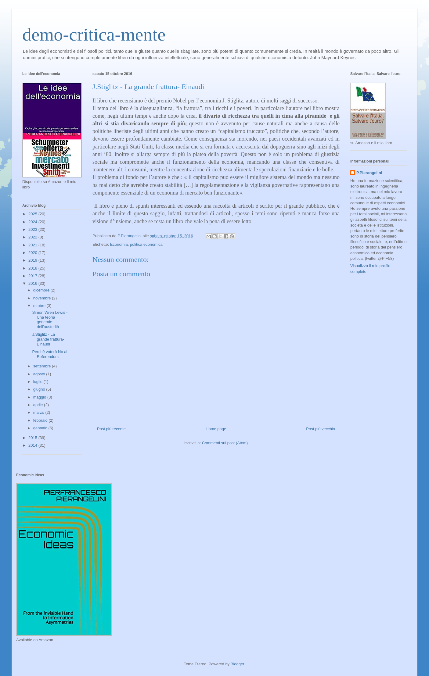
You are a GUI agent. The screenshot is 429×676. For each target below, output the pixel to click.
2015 (33, 437)
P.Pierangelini (369, 172)
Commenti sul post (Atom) (225, 443)
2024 (33, 222)
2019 (33, 260)
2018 (33, 268)
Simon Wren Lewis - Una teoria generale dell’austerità (49, 319)
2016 (33, 283)
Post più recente (111, 429)
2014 (33, 445)
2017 (33, 276)
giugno (39, 389)
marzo (39, 412)
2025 (33, 214)
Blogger (237, 664)
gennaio (41, 428)
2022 (33, 237)
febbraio (41, 420)
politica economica (146, 244)
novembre (42, 298)
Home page (216, 429)
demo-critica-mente (94, 34)
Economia (119, 244)
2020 (33, 252)
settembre (42, 366)
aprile (38, 404)
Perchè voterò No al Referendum (49, 354)
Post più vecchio (320, 429)
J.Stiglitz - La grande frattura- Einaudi (48, 339)
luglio (38, 381)
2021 (33, 245)
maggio (40, 397)
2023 (33, 229)
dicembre (42, 290)
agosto (39, 374)
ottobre (40, 305)
